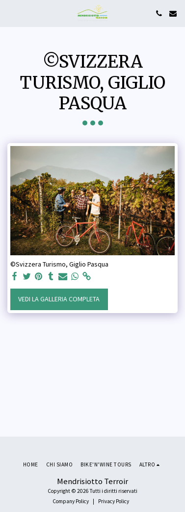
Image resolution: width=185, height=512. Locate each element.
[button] (10, 13)
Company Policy (71, 501)
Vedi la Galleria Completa (59, 298)
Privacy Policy (113, 501)
